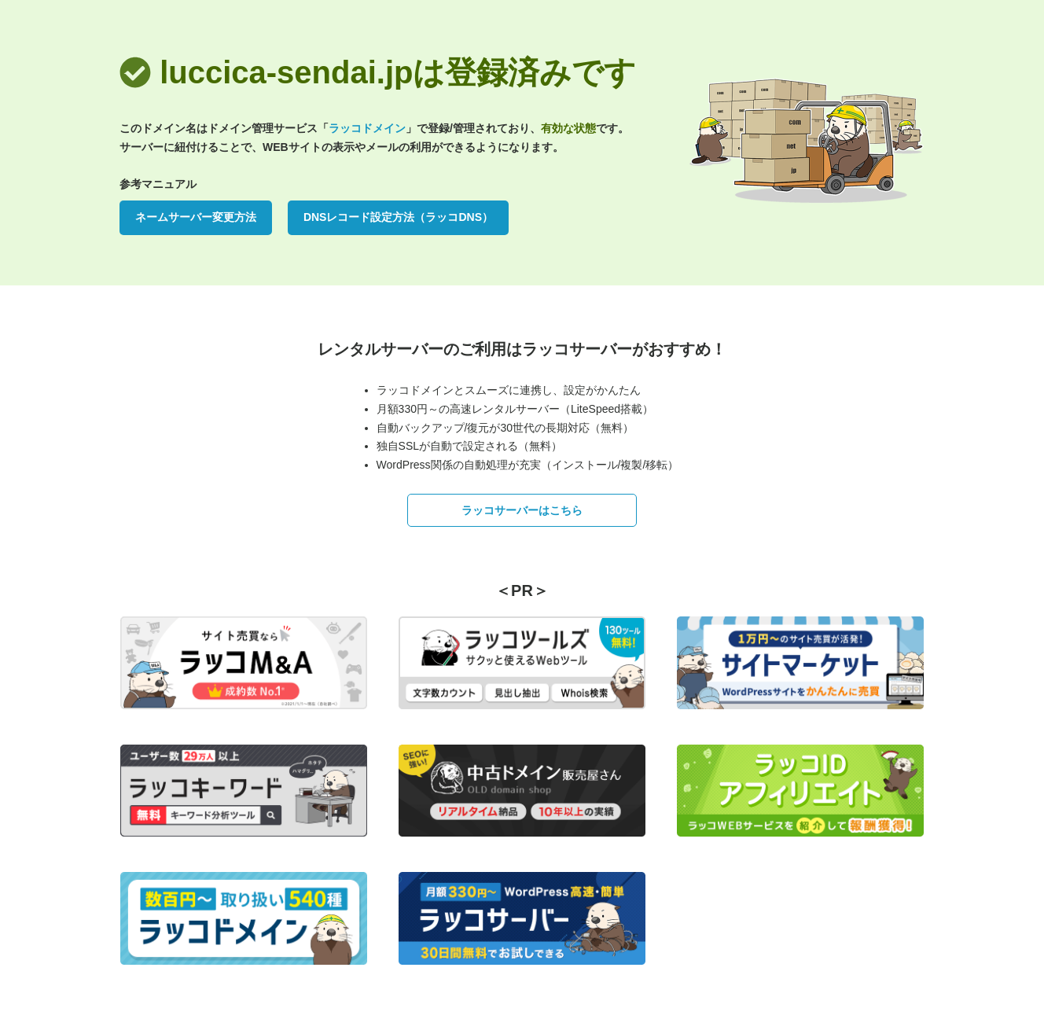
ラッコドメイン (367, 128)
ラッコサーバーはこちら (522, 510)
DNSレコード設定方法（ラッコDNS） (398, 217)
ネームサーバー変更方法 (195, 217)
